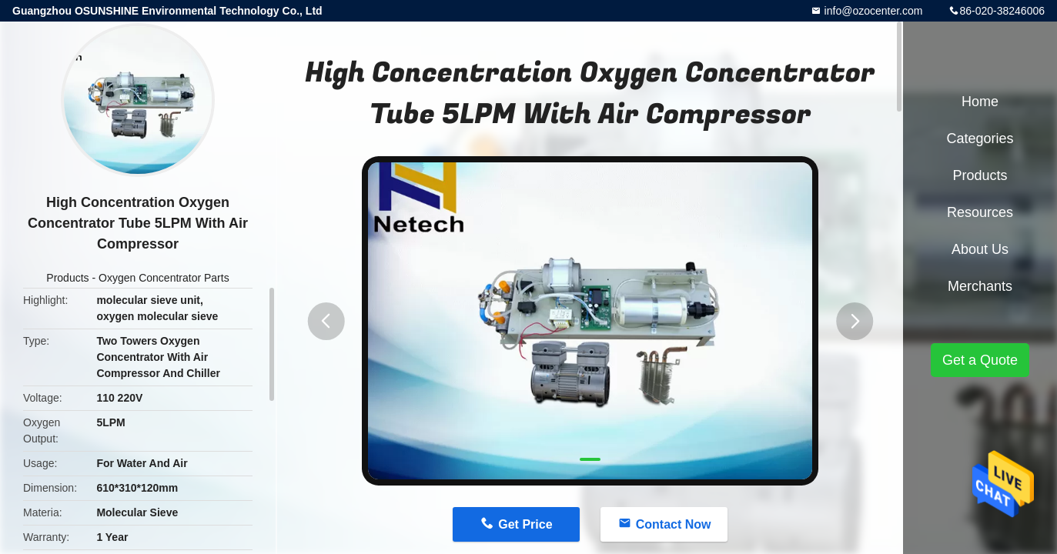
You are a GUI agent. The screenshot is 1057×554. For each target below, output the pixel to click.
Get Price (525, 524)
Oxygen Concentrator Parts (164, 278)
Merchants (980, 286)
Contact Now (673, 524)
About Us (980, 249)
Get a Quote (980, 360)
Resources (980, 212)
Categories (979, 138)
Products (67, 278)
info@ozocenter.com (872, 11)
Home (980, 101)
